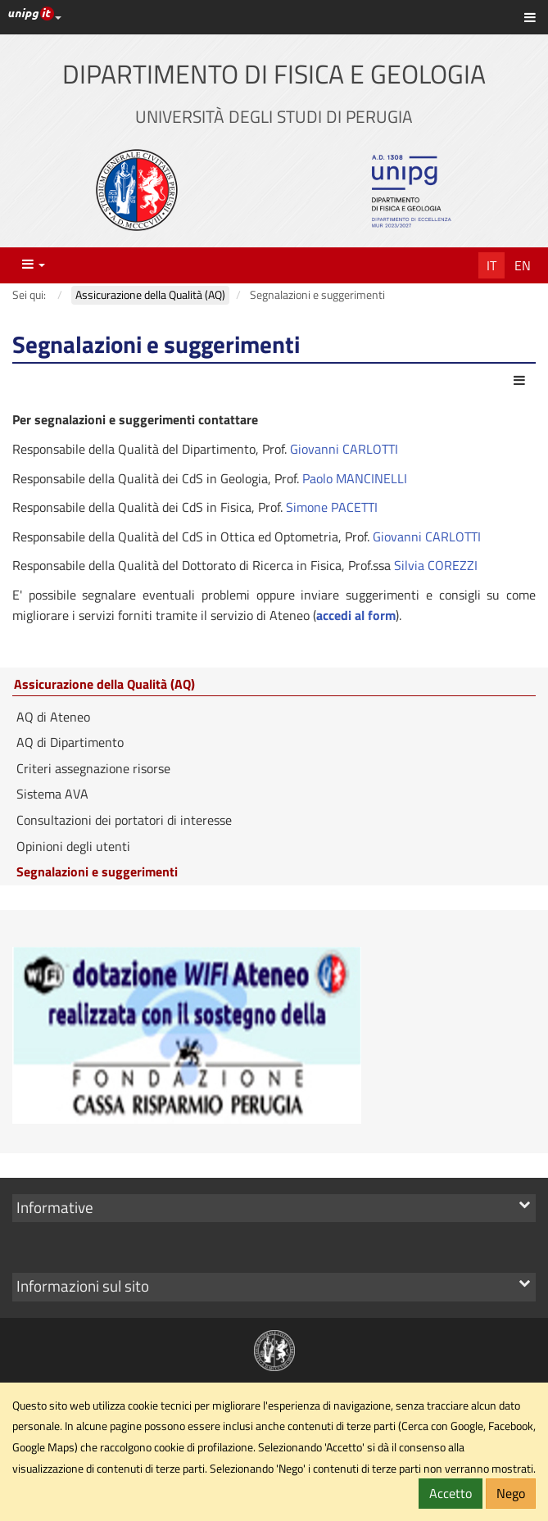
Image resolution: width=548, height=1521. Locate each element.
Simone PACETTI (332, 507)
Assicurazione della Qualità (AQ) (104, 684)
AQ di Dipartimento (70, 742)
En (522, 265)
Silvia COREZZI (436, 565)
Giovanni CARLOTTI (344, 449)
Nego (510, 1493)
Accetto (450, 1493)
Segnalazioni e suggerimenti (97, 871)
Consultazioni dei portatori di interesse (124, 820)
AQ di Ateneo (53, 717)
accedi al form (356, 615)
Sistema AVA (52, 794)
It (491, 265)
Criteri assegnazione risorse (93, 768)
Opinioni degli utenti (73, 846)
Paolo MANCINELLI (354, 478)
